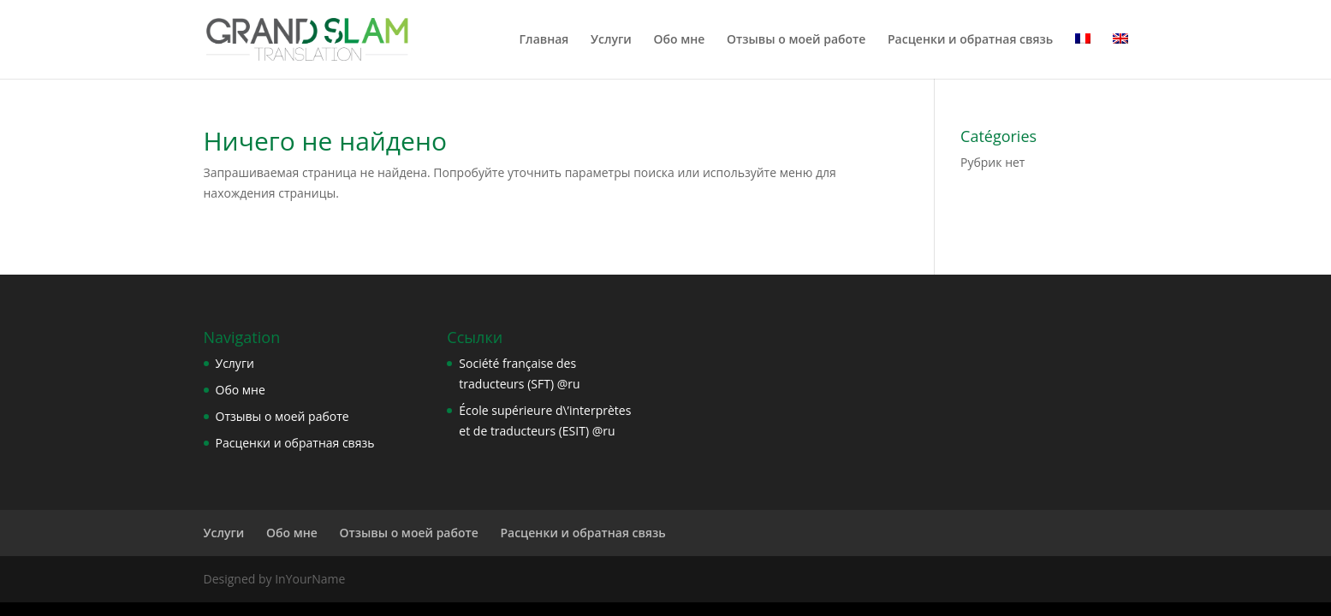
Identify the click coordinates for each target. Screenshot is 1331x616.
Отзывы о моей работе (796, 40)
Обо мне (678, 40)
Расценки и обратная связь (970, 40)
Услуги (611, 40)
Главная (544, 40)
